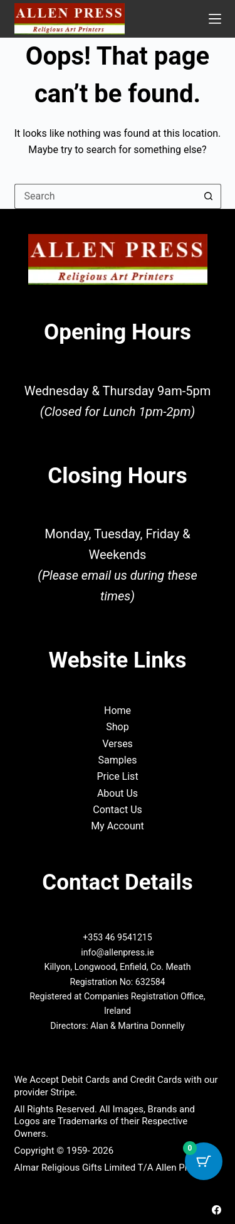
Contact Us (117, 810)
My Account (117, 826)
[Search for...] (105, 196)
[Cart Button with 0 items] (203, 1161)
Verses (117, 744)
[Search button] (208, 196)
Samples (117, 760)
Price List (117, 776)
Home (117, 710)
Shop (117, 727)
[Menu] (215, 19)
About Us (117, 793)
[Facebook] (216, 1210)
